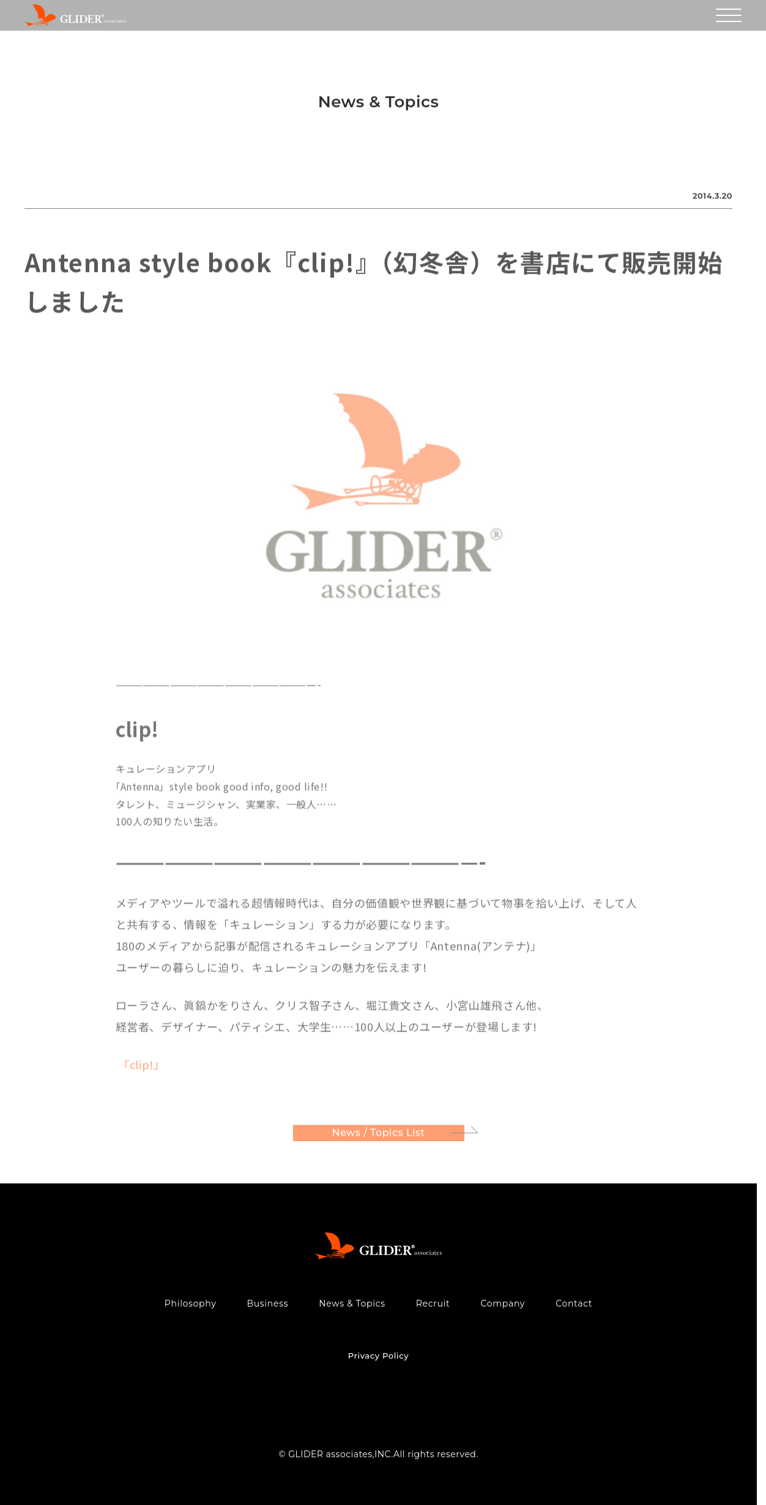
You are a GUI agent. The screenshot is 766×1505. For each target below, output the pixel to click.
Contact (574, 1303)
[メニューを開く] (729, 15)
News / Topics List (378, 1135)
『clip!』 (140, 1066)
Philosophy (191, 1303)
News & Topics (352, 1303)
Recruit (433, 1303)
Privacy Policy (378, 1355)
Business (267, 1303)
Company (503, 1303)
